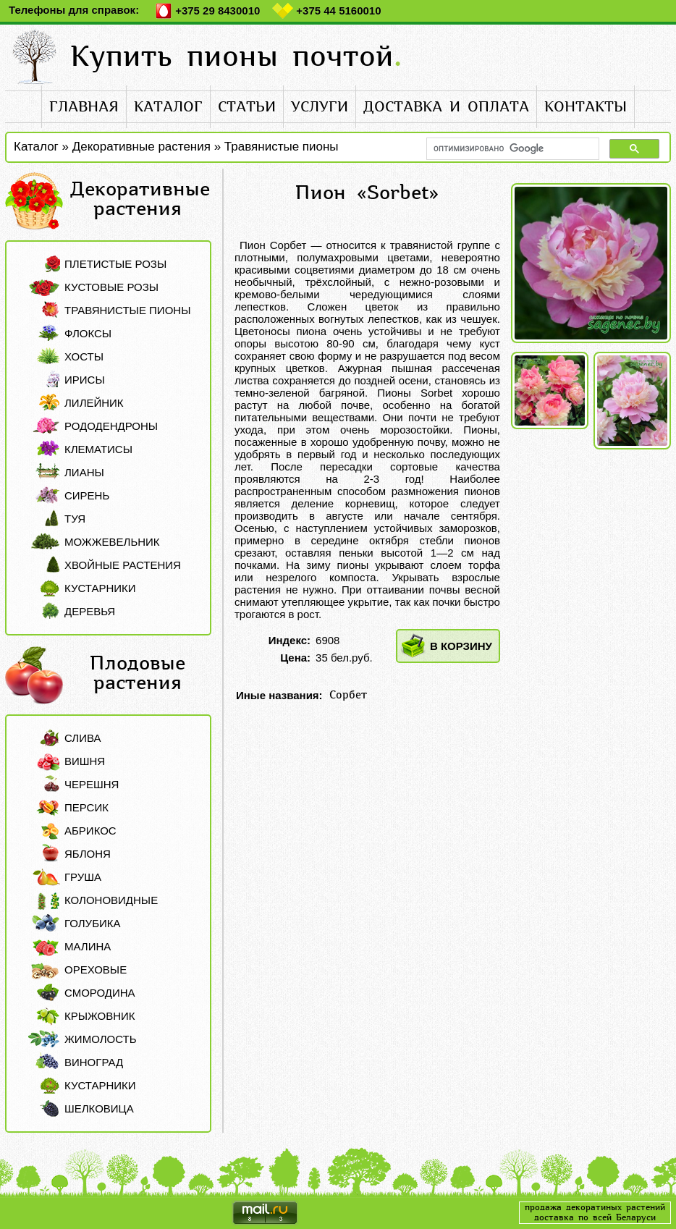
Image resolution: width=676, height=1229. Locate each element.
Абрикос (90, 830)
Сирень (86, 495)
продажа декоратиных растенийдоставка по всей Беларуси (595, 1212)
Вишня (84, 761)
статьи (247, 107)
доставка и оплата (446, 107)
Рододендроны (111, 426)
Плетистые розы (115, 264)
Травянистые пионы (281, 146)
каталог (168, 107)
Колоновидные (111, 900)
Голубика (92, 923)
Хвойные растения (122, 565)
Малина (87, 946)
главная (84, 107)
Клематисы (98, 449)
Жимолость (100, 1039)
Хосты (83, 356)
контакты (585, 107)
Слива (82, 738)
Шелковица (99, 1108)
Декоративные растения (141, 146)
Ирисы (84, 379)
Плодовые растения (137, 673)
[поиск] (511, 149)
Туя (74, 518)
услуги (319, 107)
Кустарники (100, 588)
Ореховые (95, 969)
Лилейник (94, 403)
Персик (86, 807)
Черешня (91, 784)
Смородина (99, 993)
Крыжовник (99, 1016)
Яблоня (87, 854)
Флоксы (87, 333)
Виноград (93, 1062)
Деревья (89, 611)
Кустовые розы (111, 287)
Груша (82, 877)
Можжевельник (112, 542)
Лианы (84, 472)
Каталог (36, 146)
